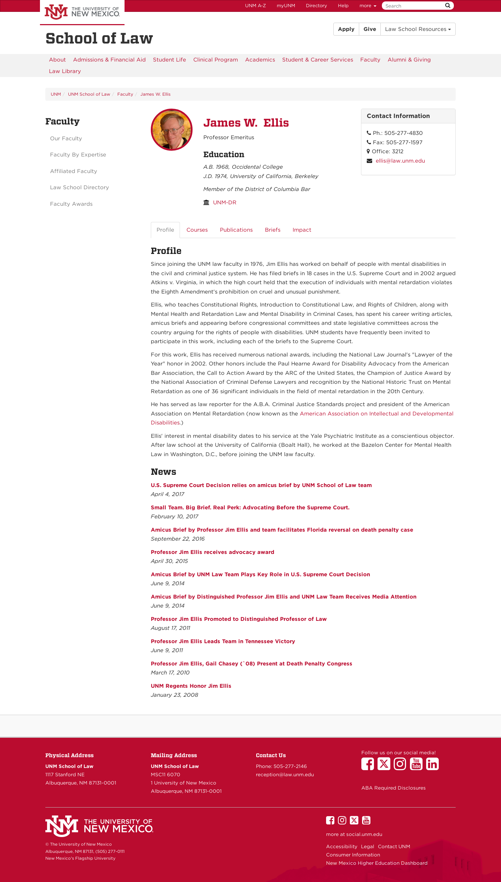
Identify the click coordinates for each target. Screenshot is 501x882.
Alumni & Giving (409, 59)
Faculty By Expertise (78, 154)
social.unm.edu (364, 834)
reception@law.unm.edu (285, 774)
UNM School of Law (89, 94)
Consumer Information (353, 855)
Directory (316, 5)
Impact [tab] (302, 230)
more (368, 5)
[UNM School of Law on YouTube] (418, 767)
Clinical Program (215, 59)
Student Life (169, 59)
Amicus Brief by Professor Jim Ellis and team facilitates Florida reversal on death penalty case (282, 530)
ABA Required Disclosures (393, 788)
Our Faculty (66, 138)
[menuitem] (57, 59)
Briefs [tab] (272, 230)
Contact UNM (394, 846)
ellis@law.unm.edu (400, 161)
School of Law (99, 38)
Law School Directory (79, 187)
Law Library (65, 71)
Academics (260, 59)
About (57, 59)
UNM (56, 94)
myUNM (286, 5)
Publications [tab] (236, 230)
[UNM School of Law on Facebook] (369, 767)
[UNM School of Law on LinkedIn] (434, 767)
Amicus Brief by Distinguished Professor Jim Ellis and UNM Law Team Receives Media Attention (283, 597)
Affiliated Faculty (73, 171)
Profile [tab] (165, 230)
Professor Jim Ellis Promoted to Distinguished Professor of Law (239, 619)
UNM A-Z (255, 5)
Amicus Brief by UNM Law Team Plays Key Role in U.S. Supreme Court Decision (260, 574)
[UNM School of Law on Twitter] (386, 767)
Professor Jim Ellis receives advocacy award (212, 552)
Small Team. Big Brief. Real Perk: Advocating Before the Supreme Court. (250, 507)
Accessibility (341, 846)
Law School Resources (418, 29)
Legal (367, 846)
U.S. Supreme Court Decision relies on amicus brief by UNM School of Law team (261, 485)
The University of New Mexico (82, 12)
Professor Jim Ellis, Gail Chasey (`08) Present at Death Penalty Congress (251, 663)
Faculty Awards (71, 204)
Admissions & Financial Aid (109, 59)
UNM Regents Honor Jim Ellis (191, 686)
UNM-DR (224, 202)
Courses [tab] (197, 230)
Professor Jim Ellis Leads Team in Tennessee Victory (223, 641)
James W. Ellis (155, 94)
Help (343, 5)
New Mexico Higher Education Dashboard (377, 863)
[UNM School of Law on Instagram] (402, 767)
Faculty (370, 59)
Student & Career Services (317, 59)
